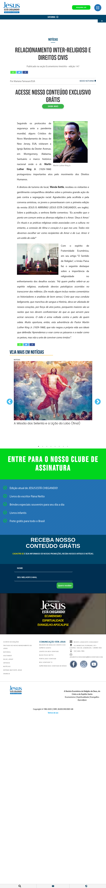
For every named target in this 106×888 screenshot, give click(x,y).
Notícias (53, 39)
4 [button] (51, 446)
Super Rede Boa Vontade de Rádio (53, 666)
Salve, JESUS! (8, 659)
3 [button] (46, 446)
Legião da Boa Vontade (49, 651)
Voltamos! (7, 655)
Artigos (6, 663)
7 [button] (63, 446)
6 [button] (59, 446)
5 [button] (55, 446)
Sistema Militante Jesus (12, 670)
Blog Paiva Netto (46, 655)
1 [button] (38, 446)
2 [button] (42, 446)
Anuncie (6, 673)
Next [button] (97, 401)
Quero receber (65, 585)
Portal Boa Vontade (47, 659)
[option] (53, 393)
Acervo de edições (11, 642)
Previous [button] (9, 401)
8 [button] (67, 446)
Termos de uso (53, 713)
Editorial (7, 652)
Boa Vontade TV (45, 662)
